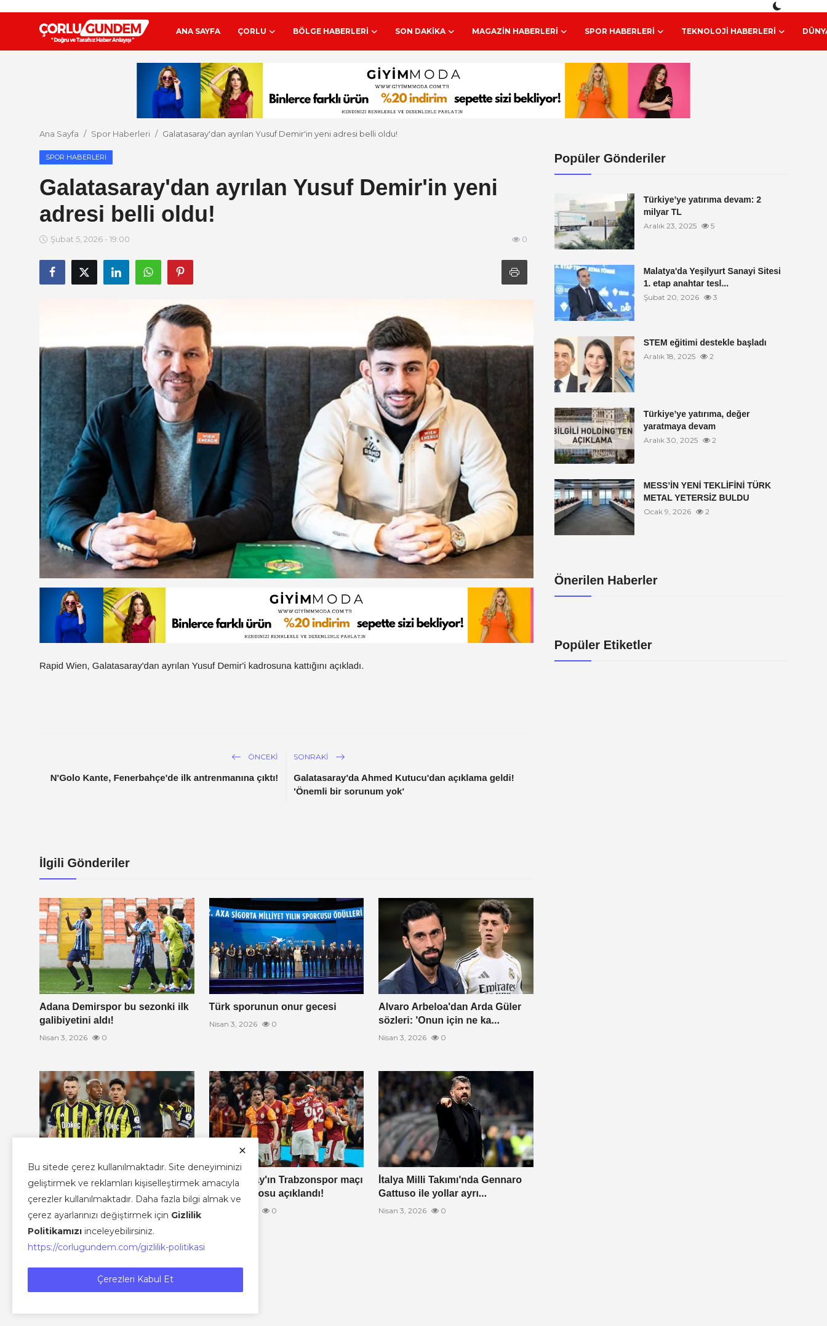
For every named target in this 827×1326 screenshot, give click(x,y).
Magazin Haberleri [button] (519, 31)
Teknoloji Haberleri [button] (733, 31)
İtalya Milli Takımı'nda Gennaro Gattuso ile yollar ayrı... (450, 1186)
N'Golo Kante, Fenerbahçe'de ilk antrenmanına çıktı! (164, 777)
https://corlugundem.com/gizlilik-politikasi (116, 1247)
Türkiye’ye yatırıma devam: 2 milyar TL (702, 206)
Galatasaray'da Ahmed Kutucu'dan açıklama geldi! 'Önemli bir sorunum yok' (404, 784)
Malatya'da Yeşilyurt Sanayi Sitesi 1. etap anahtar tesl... (712, 277)
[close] (242, 1150)
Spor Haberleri (120, 134)
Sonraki (319, 756)
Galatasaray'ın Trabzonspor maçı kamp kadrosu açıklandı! (286, 1186)
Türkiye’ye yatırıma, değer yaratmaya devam (697, 420)
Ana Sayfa (198, 31)
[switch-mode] (778, 6)
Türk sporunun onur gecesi (273, 1006)
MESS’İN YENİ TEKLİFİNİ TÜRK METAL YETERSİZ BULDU (707, 491)
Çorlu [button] (257, 31)
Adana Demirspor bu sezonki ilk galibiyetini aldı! (114, 1013)
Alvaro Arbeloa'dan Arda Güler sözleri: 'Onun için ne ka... (449, 1013)
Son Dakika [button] (425, 31)
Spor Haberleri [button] (624, 31)
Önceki (254, 756)
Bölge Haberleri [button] (335, 31)
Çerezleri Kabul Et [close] (135, 1279)
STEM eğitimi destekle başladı (705, 342)
